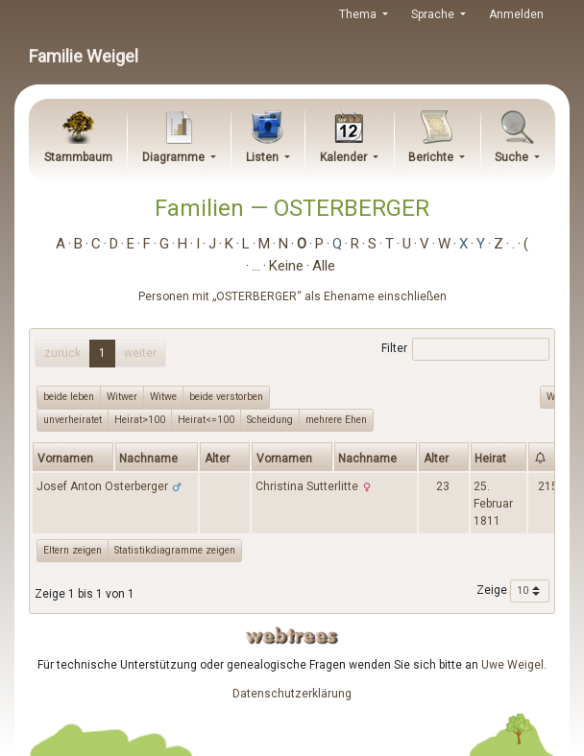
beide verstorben (226, 396)
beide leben (68, 396)
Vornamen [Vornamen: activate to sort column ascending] (65, 458)
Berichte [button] (432, 157)
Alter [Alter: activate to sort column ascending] (217, 458)
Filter (465, 349)
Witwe (163, 396)
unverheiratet (72, 419)
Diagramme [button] (174, 157)
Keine (286, 265)
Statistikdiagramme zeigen (174, 550)
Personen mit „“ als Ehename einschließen (292, 296)
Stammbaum (78, 157)
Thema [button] (359, 14)
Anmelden (516, 14)
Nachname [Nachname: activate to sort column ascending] (367, 458)
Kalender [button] (345, 157)
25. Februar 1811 (493, 504)
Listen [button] (263, 157)
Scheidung (270, 419)
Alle (323, 265)
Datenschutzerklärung (292, 693)
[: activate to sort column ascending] (548, 456)
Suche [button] (513, 157)
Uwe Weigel (512, 665)
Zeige (512, 590)
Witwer (122, 396)
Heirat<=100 (206, 419)
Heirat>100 (139, 419)
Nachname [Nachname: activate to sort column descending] (148, 458)
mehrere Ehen (336, 419)
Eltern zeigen (72, 550)
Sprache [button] (434, 14)
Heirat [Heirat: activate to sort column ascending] (490, 458)
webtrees (292, 636)
